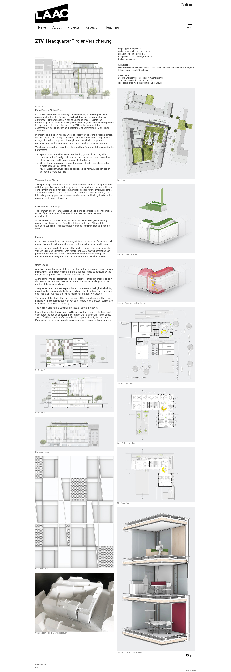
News (42, 27)
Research (92, 27)
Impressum (40, 665)
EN (188, 28)
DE (191, 28)
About (57, 27)
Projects (73, 27)
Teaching (112, 27)
